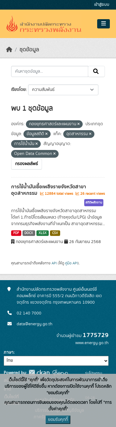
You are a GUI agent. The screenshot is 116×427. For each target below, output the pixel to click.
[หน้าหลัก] (9, 50)
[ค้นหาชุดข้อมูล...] (49, 71)
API (54, 263)
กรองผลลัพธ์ (26, 164)
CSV (55, 233)
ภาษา (9, 352)
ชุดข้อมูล (29, 50)
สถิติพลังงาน (93, 202)
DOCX (28, 233)
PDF (16, 233)
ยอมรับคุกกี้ (58, 419)
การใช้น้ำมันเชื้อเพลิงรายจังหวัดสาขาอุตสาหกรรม (48, 190)
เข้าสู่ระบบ (101, 5)
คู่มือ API (71, 263)
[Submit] (96, 71)
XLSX (43, 233)
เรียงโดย (18, 90)
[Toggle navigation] (103, 23)
